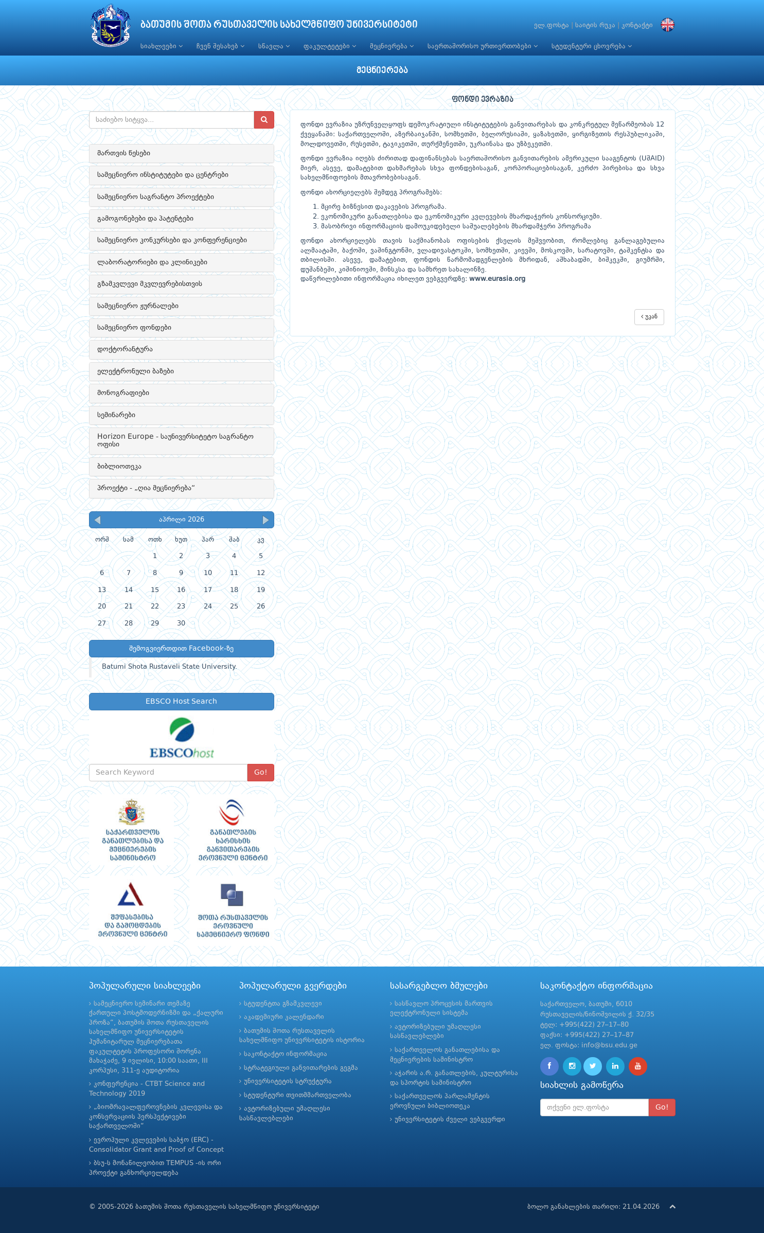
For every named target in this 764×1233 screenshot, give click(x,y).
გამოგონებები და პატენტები (145, 218)
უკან (649, 316)
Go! (261, 772)
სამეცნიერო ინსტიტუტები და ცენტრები (162, 174)
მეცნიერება (392, 46)
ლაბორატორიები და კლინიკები (152, 262)
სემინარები (116, 415)
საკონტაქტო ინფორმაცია (285, 1054)
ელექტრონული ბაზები (135, 371)
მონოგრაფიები (123, 393)
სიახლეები (161, 46)
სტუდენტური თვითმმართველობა (297, 1095)
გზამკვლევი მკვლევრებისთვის (149, 284)
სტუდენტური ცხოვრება (592, 46)
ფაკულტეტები (330, 46)
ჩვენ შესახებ (220, 46)
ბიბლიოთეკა (119, 466)
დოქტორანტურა (125, 349)
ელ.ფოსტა (551, 25)
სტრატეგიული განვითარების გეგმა (301, 1068)
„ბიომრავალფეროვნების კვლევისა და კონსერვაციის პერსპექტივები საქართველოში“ (156, 1117)
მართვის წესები (123, 153)
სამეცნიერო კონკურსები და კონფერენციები (172, 240)
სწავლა (274, 46)
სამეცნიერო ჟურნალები (138, 306)
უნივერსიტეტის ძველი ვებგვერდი (450, 1119)
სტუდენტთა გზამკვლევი (283, 1003)
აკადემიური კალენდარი (284, 1017)
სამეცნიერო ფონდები (134, 327)
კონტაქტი (637, 25)
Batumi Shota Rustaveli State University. (169, 667)
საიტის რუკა (595, 25)
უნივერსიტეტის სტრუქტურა (288, 1081)
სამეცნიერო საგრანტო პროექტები (155, 197)
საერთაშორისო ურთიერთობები (483, 46)
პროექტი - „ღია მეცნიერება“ (146, 488)
